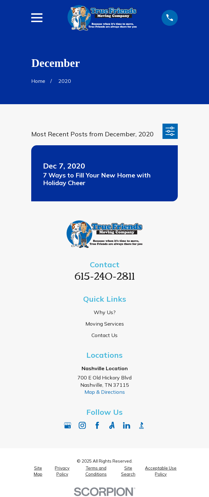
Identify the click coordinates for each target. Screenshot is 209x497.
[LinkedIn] (126, 425)
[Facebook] (97, 425)
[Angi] (111, 425)
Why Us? (105, 312)
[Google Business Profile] (67, 425)
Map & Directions (104, 392)
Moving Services (104, 324)
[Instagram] (82, 425)
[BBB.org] (141, 425)
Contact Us (104, 335)
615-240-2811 (105, 275)
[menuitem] (38, 471)
